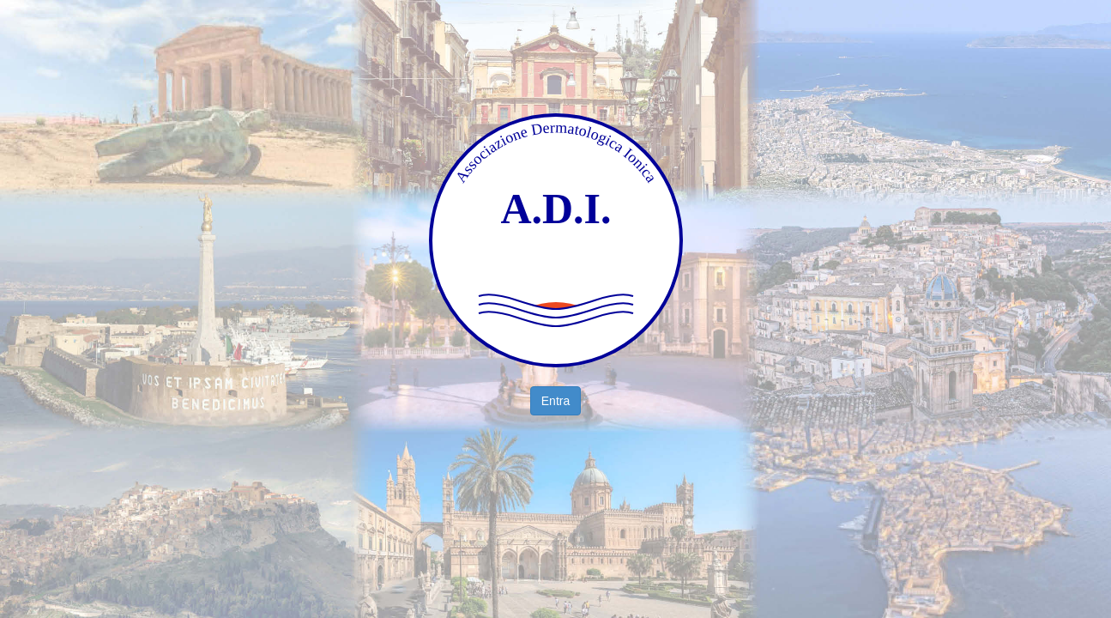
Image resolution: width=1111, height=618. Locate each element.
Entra (555, 401)
